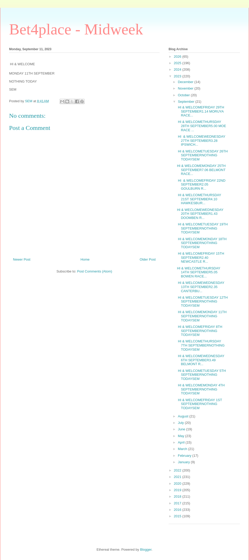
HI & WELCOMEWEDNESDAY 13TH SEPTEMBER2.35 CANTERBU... (200, 287)
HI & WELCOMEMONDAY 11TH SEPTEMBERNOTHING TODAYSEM (201, 316)
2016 (178, 510)
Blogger (145, 549)
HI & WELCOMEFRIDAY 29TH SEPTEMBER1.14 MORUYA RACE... (200, 111)
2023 (178, 76)
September (186, 102)
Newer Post (21, 259)
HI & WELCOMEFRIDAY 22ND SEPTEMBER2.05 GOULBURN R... (201, 184)
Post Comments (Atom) (94, 271)
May (181, 436)
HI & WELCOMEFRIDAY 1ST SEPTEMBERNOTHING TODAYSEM (199, 404)
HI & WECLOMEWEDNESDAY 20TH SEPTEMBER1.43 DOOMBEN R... (200, 214)
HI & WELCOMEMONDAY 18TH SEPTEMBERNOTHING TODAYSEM (201, 243)
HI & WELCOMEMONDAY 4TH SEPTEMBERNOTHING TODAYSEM (201, 389)
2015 (178, 516)
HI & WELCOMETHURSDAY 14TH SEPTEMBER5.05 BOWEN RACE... (198, 272)
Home (85, 259)
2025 (178, 63)
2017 (178, 503)
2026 (178, 56)
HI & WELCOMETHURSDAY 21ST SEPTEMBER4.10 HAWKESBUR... (199, 199)
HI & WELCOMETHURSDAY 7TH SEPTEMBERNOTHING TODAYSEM (200, 345)
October (184, 95)
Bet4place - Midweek (76, 29)
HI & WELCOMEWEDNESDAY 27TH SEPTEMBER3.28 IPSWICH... (201, 140)
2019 (178, 490)
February (185, 456)
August (183, 416)
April (182, 442)
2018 (178, 496)
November (186, 88)
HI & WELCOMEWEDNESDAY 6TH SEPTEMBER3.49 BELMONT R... (200, 360)
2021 (178, 477)
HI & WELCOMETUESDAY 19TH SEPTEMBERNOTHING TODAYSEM (202, 228)
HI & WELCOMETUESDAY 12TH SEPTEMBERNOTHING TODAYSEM (202, 301)
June (182, 429)
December (186, 82)
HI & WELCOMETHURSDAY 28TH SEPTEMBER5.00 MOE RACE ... (201, 126)
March (183, 449)
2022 (178, 470)
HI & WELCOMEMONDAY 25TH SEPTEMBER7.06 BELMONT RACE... (201, 170)
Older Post (148, 259)
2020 (178, 483)
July (181, 423)
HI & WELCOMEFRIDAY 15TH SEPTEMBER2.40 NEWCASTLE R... (200, 257)
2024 (178, 69)
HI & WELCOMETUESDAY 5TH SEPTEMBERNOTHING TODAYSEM (201, 375)
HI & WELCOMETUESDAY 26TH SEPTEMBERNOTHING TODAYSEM (202, 155)
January (184, 462)
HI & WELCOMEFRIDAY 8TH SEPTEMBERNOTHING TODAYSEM (199, 331)
